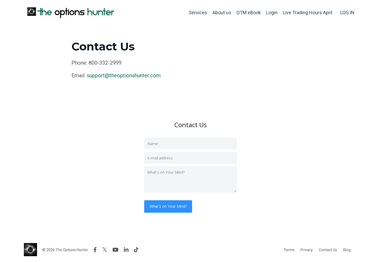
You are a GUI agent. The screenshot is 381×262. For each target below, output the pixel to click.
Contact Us (328, 250)
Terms (289, 250)
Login (272, 12)
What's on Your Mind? (168, 206)
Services (198, 12)
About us (221, 12)
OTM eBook (249, 12)
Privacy (307, 250)
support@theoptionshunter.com (124, 75)
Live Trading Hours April (307, 12)
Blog (347, 250)
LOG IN (347, 12)
